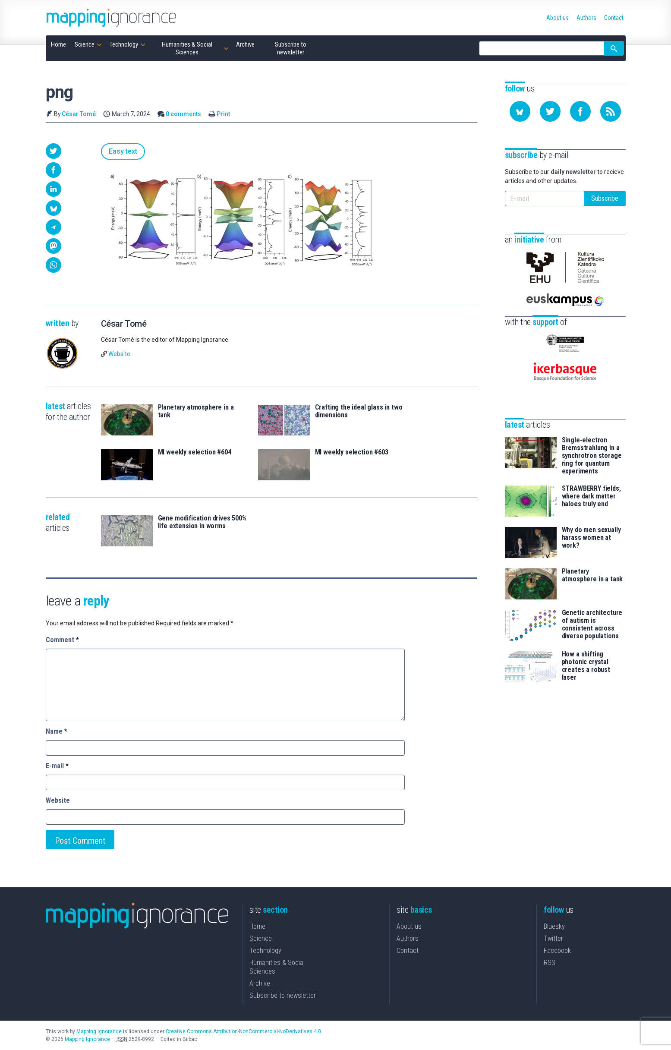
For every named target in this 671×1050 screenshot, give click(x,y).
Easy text (123, 151)
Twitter (553, 938)
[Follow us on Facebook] (580, 111)
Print (223, 113)
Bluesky (554, 926)
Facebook (557, 950)
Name (56, 731)
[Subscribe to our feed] (610, 111)
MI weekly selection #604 (194, 452)
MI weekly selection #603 (351, 452)
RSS (549, 963)
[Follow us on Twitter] (550, 111)
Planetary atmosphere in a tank (196, 411)
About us (409, 926)
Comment (62, 640)
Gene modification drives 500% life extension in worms (202, 522)
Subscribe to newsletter (282, 995)
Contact (408, 950)
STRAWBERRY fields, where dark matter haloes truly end (591, 496)
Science (260, 938)
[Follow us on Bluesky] (520, 111)
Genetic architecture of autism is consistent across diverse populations (592, 624)
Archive (259, 983)
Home (257, 926)
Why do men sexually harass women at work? (591, 537)
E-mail (57, 766)
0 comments (183, 113)
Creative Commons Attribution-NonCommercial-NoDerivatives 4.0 (243, 1031)
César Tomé (79, 113)
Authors (408, 938)
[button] (53, 151)
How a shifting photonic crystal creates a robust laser (586, 665)
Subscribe (604, 198)
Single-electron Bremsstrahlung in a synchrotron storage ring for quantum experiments (592, 455)
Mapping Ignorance (99, 1031)
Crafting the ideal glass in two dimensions (359, 411)
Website (119, 353)
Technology (265, 950)
